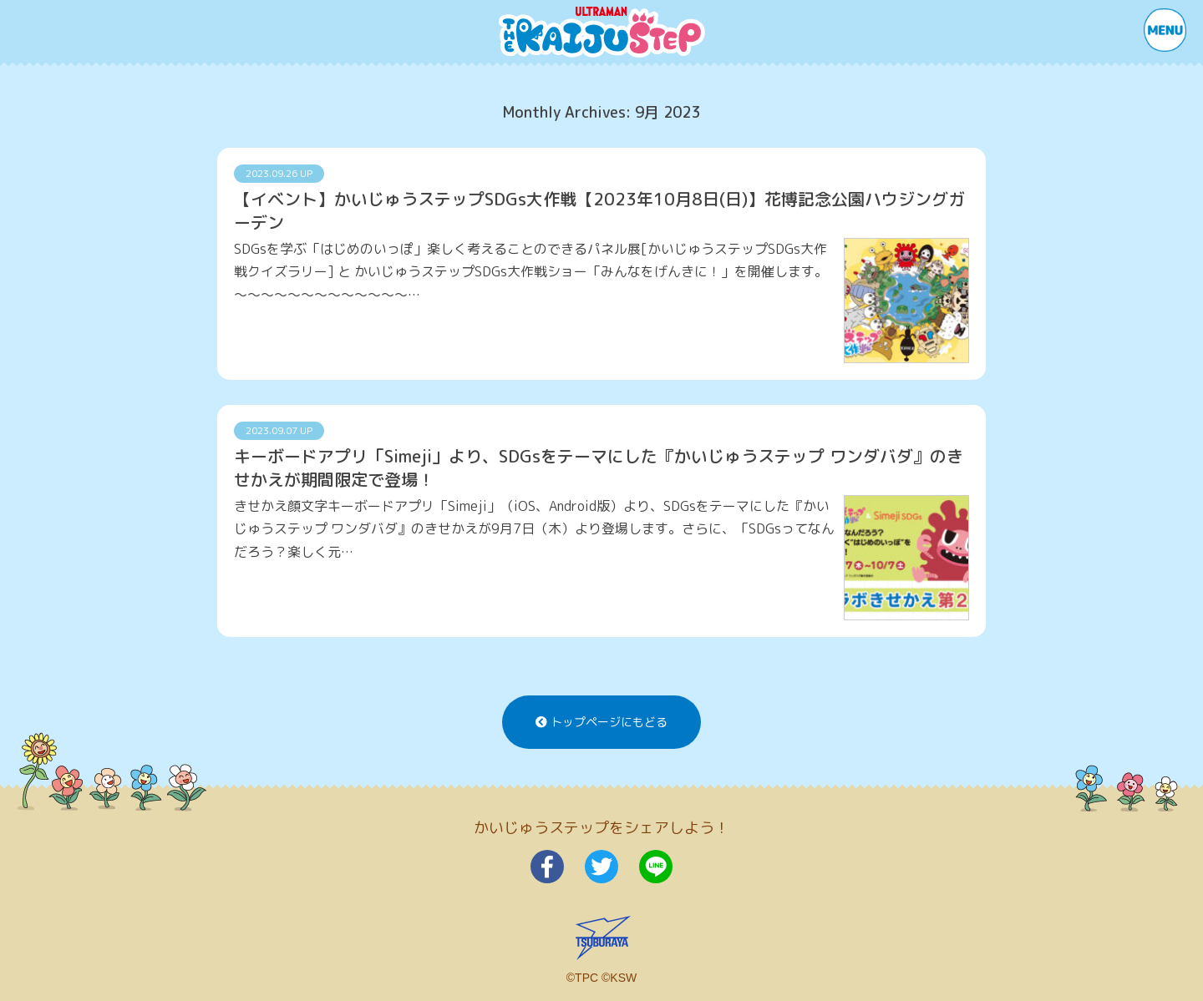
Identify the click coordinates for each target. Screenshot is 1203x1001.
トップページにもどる (601, 722)
